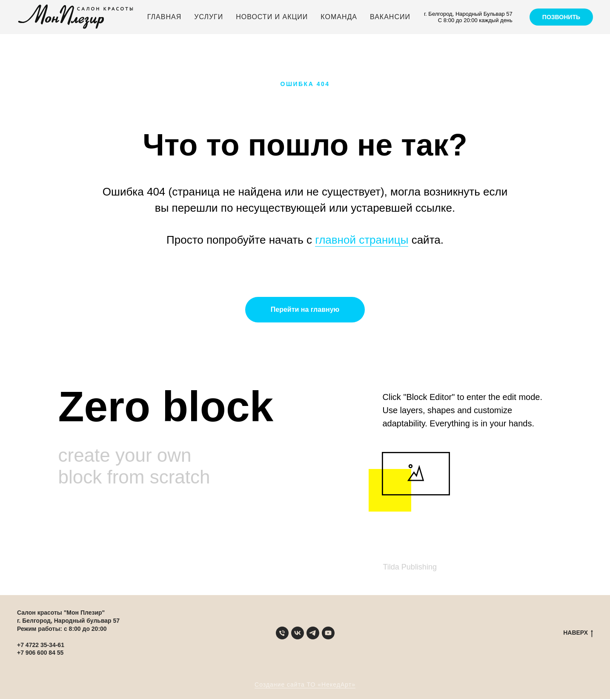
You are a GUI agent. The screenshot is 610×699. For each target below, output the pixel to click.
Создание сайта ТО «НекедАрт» (305, 684)
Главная (164, 16)
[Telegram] (312, 633)
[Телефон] (282, 633)
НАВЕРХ (578, 633)
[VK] (297, 633)
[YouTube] (328, 633)
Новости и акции (272, 16)
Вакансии (390, 16)
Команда (339, 16)
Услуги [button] (208, 16)
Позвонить (561, 17)
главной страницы (361, 239)
